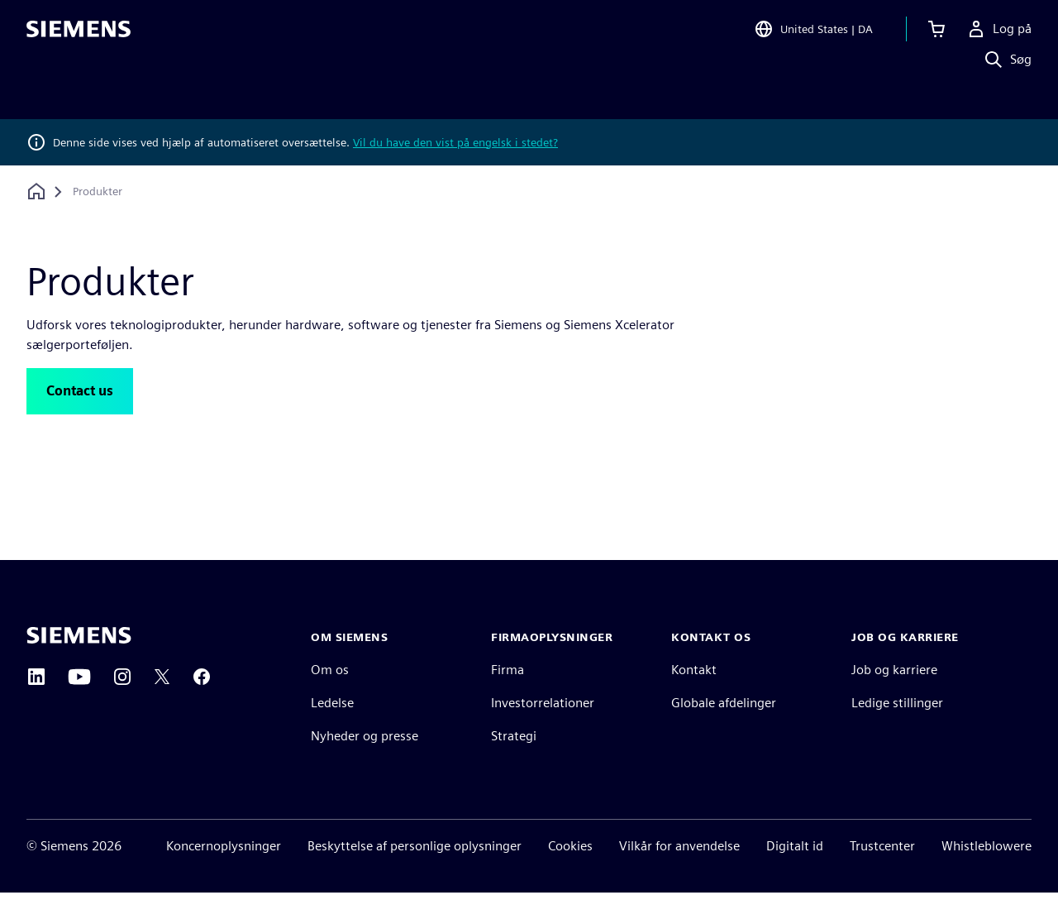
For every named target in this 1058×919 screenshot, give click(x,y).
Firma (507, 696)
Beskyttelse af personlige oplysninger (414, 872)
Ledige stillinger (897, 729)
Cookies (570, 872)
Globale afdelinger (723, 729)
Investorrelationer (542, 729)
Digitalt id (794, 872)
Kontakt (694, 696)
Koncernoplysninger (223, 872)
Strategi (513, 762)
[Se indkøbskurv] (936, 36)
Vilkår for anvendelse (679, 872)
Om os (330, 696)
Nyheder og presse (364, 762)
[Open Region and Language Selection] (813, 36)
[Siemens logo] (78, 36)
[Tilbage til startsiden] (36, 191)
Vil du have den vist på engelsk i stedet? (455, 142)
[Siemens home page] (78, 661)
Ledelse (332, 729)
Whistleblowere (986, 872)
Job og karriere (894, 696)
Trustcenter (882, 872)
